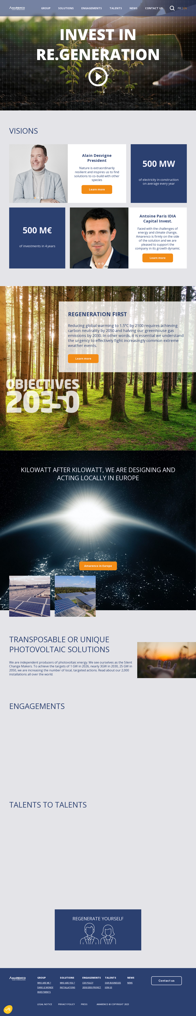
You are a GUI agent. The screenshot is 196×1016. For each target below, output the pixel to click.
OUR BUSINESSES (113, 982)
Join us (108, 987)
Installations (67, 987)
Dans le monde (45, 987)
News (133, 8)
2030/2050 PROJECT (91, 987)
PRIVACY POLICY (66, 1004)
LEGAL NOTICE (44, 1004)
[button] (35, 199)
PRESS (84, 1004)
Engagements (91, 8)
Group (46, 8)
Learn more (97, 190)
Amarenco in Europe (98, 566)
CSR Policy (87, 982)
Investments (44, 992)
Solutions (66, 8)
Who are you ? (67, 982)
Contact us (154, 8)
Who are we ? (44, 982)
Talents (115, 8)
